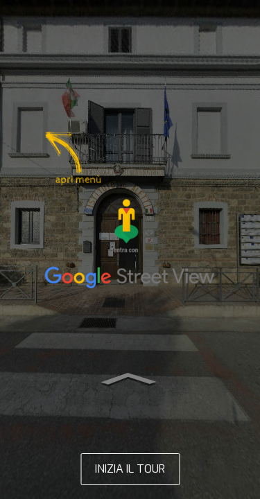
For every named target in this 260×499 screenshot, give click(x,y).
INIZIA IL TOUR (130, 469)
